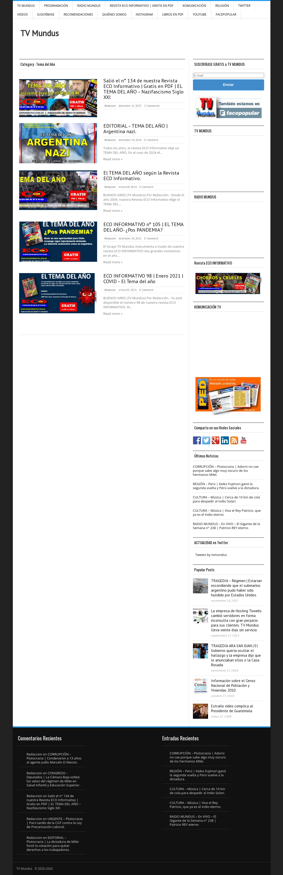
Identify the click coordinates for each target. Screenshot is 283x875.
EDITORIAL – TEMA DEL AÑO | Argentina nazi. (135, 129)
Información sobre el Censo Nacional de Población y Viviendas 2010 (233, 685)
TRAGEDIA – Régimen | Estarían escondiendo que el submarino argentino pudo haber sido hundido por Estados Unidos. (236, 587)
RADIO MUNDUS (88, 6)
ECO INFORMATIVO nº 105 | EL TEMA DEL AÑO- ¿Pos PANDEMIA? (143, 227)
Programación (56, 6)
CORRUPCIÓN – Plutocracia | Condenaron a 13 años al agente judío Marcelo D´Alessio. (54, 758)
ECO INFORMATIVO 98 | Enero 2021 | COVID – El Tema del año (143, 279)
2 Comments (151, 106)
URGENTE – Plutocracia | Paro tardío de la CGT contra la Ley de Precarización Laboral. (55, 822)
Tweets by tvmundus (211, 554)
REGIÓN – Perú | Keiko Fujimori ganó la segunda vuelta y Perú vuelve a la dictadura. (226, 486)
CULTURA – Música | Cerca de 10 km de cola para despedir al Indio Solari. (226, 499)
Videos (22, 14)
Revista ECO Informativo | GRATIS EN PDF (141, 6)
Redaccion (110, 106)
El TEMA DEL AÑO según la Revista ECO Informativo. (141, 176)
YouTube (200, 14)
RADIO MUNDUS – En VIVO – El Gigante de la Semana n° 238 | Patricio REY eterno (226, 526)
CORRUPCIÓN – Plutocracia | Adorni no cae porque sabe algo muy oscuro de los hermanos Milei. (226, 470)
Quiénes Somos (114, 14)
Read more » (113, 159)
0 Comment (151, 140)
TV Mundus (26, 6)
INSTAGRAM (144, 14)
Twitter (244, 6)
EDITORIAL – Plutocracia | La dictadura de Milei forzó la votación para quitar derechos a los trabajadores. (53, 843)
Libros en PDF (172, 14)
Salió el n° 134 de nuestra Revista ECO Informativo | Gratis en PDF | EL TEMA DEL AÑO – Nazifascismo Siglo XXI (143, 88)
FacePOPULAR (226, 14)
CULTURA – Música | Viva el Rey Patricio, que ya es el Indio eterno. (227, 512)
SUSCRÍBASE (45, 14)
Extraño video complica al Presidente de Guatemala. (232, 708)
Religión (222, 6)
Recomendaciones (78, 14)
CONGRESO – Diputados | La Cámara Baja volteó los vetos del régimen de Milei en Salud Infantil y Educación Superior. (53, 779)
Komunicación (194, 6)
